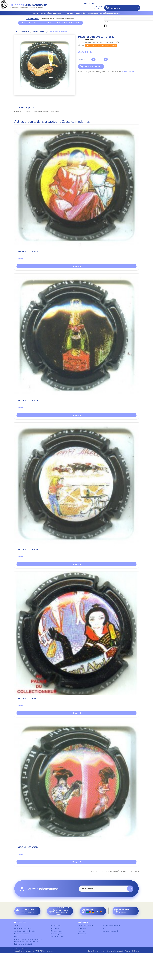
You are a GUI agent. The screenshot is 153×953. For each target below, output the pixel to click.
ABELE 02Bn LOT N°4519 (28, 252)
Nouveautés (80, 13)
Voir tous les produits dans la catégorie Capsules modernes (115, 871)
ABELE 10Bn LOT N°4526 (28, 847)
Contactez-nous (55, 925)
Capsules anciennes (47, 19)
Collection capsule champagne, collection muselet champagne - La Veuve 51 (28, 940)
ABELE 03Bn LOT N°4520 (28, 400)
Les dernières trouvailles (51, 13)
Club (104, 928)
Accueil (35, 13)
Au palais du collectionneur (23, 928)
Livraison (17, 936)
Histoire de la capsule (21, 934)
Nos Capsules (93, 13)
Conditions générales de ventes (24, 931)
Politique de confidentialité (23, 944)
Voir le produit (76, 266)
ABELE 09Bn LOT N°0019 (28, 698)
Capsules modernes (32, 19)
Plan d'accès (54, 928)
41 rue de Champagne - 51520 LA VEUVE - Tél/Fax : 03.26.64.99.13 (34, 951)
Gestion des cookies (57, 936)
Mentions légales (56, 934)
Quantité (81, 59)
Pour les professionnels (110, 931)
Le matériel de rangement (110, 13)
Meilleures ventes (56, 931)
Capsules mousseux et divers (65, 19)
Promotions (68, 13)
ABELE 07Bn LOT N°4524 (28, 549)
